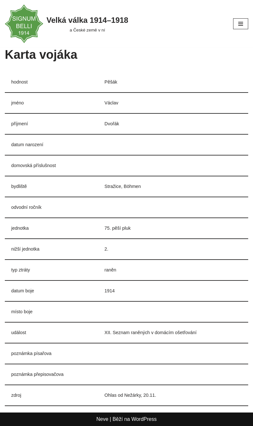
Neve (102, 419)
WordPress (144, 419)
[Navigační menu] (240, 23)
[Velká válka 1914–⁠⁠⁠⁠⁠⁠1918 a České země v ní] (66, 23)
